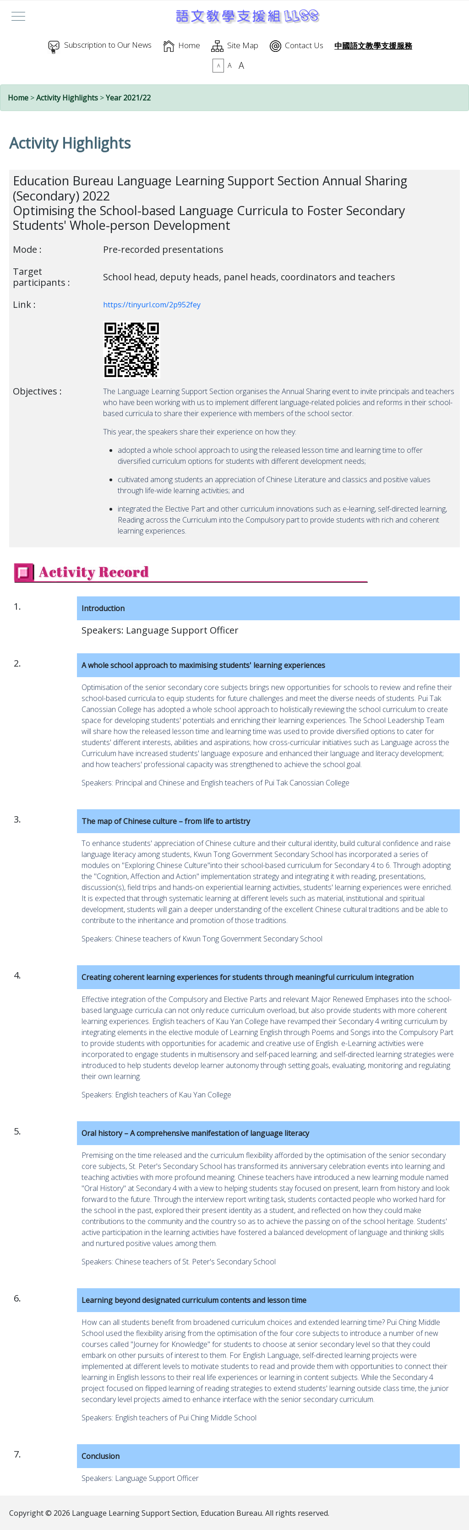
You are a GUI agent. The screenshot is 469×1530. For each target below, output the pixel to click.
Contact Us (304, 45)
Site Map (242, 45)
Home (189, 45)
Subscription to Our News (108, 44)
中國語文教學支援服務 (373, 45)
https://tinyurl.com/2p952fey (152, 305)
